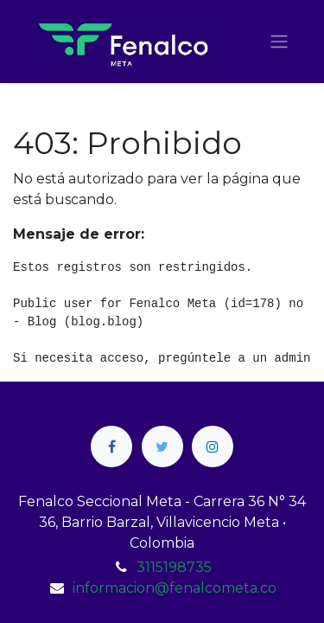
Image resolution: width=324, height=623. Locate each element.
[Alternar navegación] (279, 42)
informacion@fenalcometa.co (174, 588)
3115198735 (174, 567)
